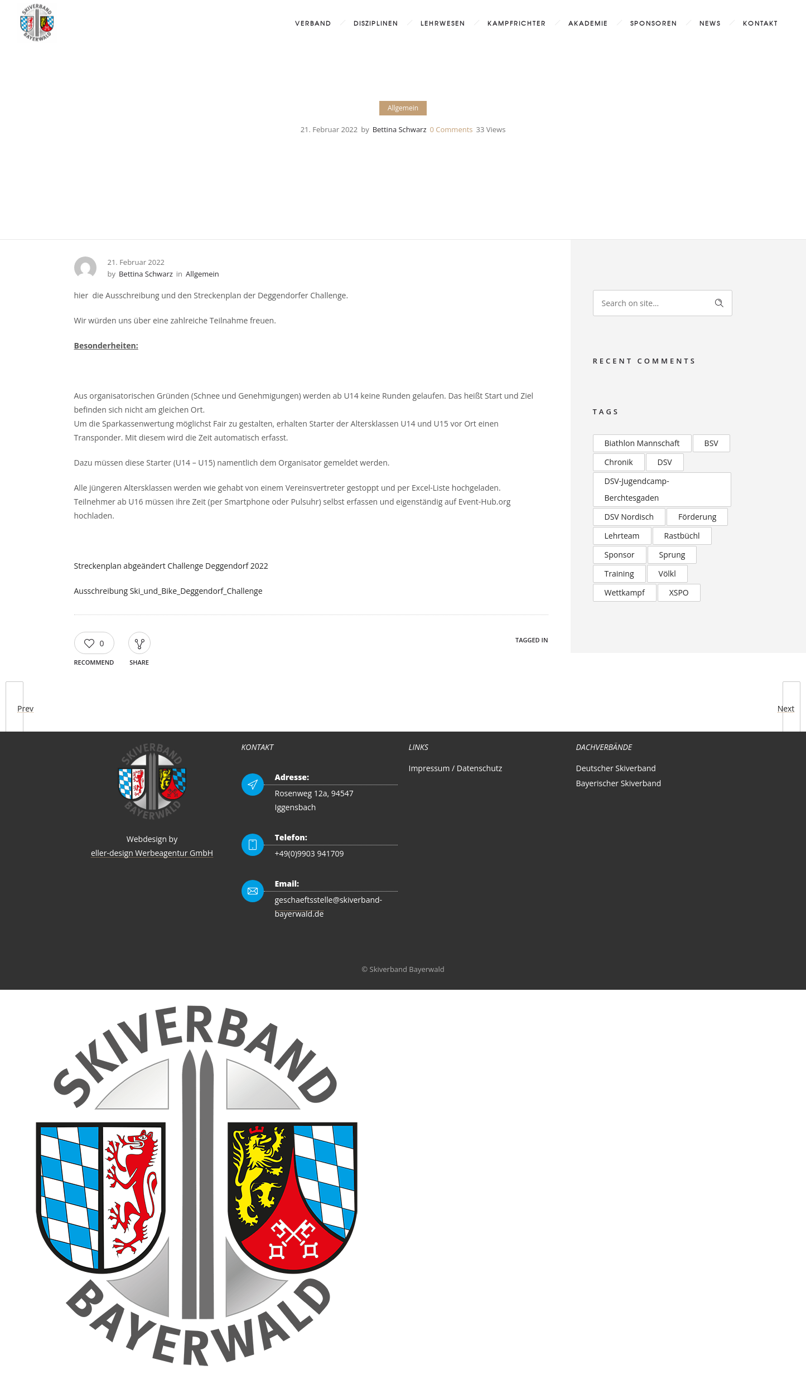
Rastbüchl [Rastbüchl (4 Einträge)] (682, 535)
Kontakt (760, 22)
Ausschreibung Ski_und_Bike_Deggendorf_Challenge (168, 590)
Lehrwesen (443, 22)
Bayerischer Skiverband (619, 783)
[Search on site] (662, 303)
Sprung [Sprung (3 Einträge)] (672, 554)
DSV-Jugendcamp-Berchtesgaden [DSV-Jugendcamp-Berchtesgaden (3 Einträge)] (637, 489)
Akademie (588, 22)
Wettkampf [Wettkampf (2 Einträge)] (625, 592)
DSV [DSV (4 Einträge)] (665, 462)
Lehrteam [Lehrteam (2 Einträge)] (622, 535)
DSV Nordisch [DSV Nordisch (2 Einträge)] (629, 516)
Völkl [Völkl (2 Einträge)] (667, 573)
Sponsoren (653, 22)
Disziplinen (376, 22)
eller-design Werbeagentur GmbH (152, 853)
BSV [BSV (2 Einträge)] (711, 443)
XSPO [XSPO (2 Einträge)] (679, 592)
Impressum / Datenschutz (456, 768)
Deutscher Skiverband (616, 768)
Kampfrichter (517, 22)
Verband (313, 22)
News (710, 22)
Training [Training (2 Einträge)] (619, 573)
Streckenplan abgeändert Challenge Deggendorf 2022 (171, 565)
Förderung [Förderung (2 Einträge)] (697, 516)
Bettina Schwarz (400, 129)
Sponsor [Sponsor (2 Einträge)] (620, 554)
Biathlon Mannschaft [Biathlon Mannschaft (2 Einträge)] (642, 443)
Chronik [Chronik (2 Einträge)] (619, 462)
